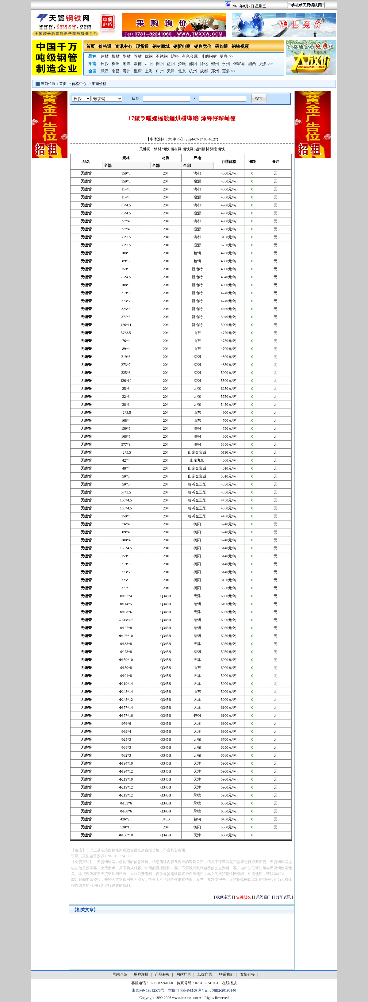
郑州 (215, 71)
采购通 (221, 46)
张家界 (239, 63)
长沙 (105, 63)
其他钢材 (209, 56)
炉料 (175, 56)
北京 (182, 71)
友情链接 (247, 974)
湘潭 (127, 63)
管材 (138, 56)
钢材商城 (161, 46)
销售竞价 (202, 46)
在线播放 (229, 983)
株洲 (116, 63)
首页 (90, 46)
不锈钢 (162, 56)
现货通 (142, 46)
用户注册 (141, 974)
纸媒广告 (204, 974)
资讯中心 (123, 46)
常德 (138, 63)
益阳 (171, 63)
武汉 (105, 71)
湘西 (252, 63)
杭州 (193, 71)
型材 (127, 56)
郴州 (215, 63)
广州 (160, 71)
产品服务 (162, 974)
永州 (226, 63)
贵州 (127, 71)
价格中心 (79, 84)
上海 (149, 71)
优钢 (149, 56)
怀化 (204, 63)
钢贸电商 (181, 46)
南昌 (116, 71)
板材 (116, 56)
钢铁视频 (240, 46)
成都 (204, 71)
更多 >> (226, 56)
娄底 (182, 63)
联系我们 (226, 974)
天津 (171, 71)
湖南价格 (99, 84)
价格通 (104, 46)
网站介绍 (120, 974)
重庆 (138, 71)
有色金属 (190, 56)
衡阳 (160, 63)
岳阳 (149, 63)
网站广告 (183, 974)
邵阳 (193, 63)
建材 (105, 56)
